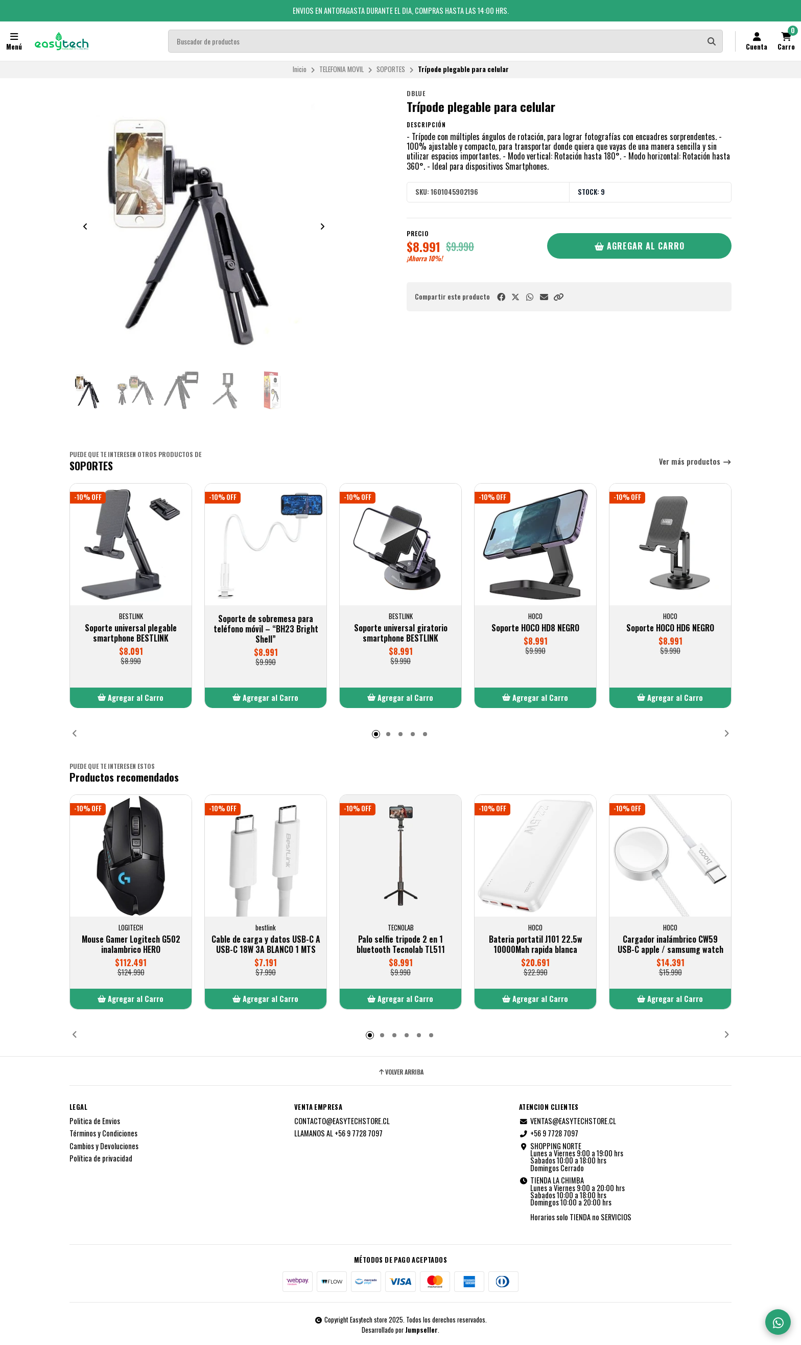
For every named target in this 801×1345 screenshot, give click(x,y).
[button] (558, 296)
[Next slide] (322, 226)
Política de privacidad (100, 1158)
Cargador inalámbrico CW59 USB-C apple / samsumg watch (670, 944)
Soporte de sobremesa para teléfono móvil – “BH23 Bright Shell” (266, 628)
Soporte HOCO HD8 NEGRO (535, 628)
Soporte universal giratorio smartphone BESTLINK (400, 633)
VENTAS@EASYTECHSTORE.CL (567, 1121)
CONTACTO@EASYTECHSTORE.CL (342, 1121)
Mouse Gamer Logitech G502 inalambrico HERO (131, 944)
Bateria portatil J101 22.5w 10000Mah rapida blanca (535, 944)
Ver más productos (695, 462)
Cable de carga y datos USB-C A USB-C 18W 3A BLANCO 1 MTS (265, 944)
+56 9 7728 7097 (548, 1133)
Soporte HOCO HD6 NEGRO (670, 628)
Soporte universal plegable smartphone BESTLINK (131, 633)
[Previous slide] (85, 226)
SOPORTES (390, 69)
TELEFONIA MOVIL (341, 69)
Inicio (300, 69)
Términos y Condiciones (103, 1133)
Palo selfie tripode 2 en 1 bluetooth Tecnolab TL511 (401, 944)
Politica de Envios (94, 1121)
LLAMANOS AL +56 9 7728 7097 (338, 1133)
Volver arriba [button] (400, 1072)
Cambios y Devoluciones (103, 1146)
